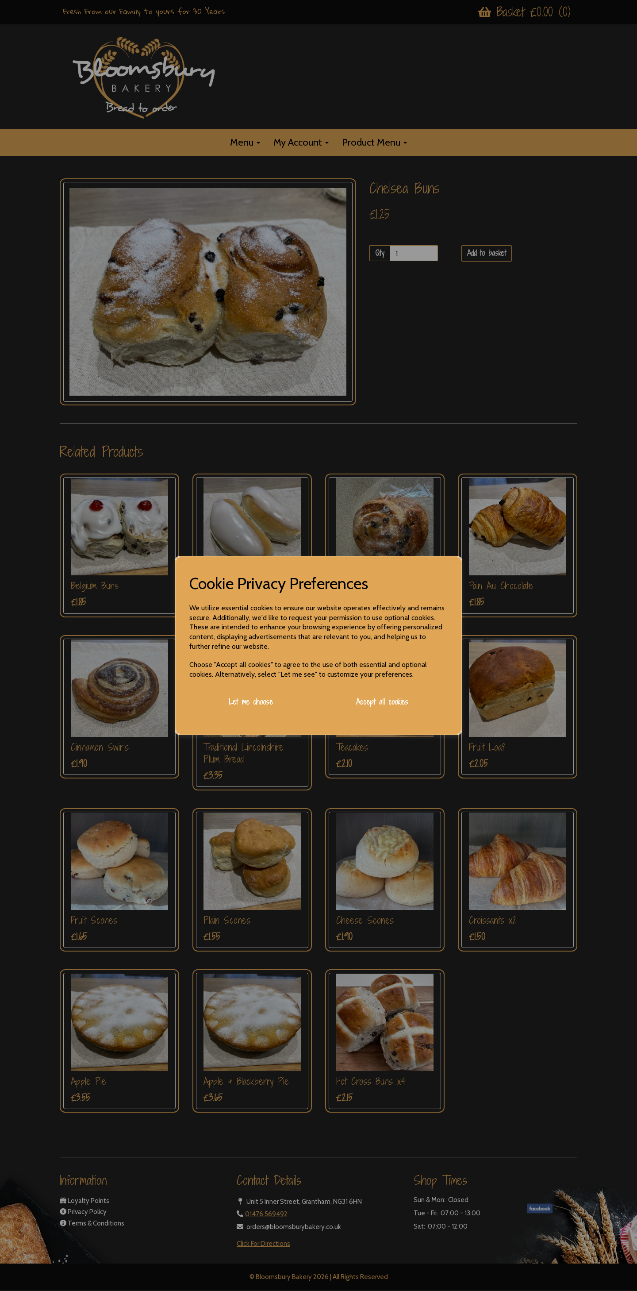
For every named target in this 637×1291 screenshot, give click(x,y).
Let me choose (251, 702)
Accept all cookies (382, 702)
